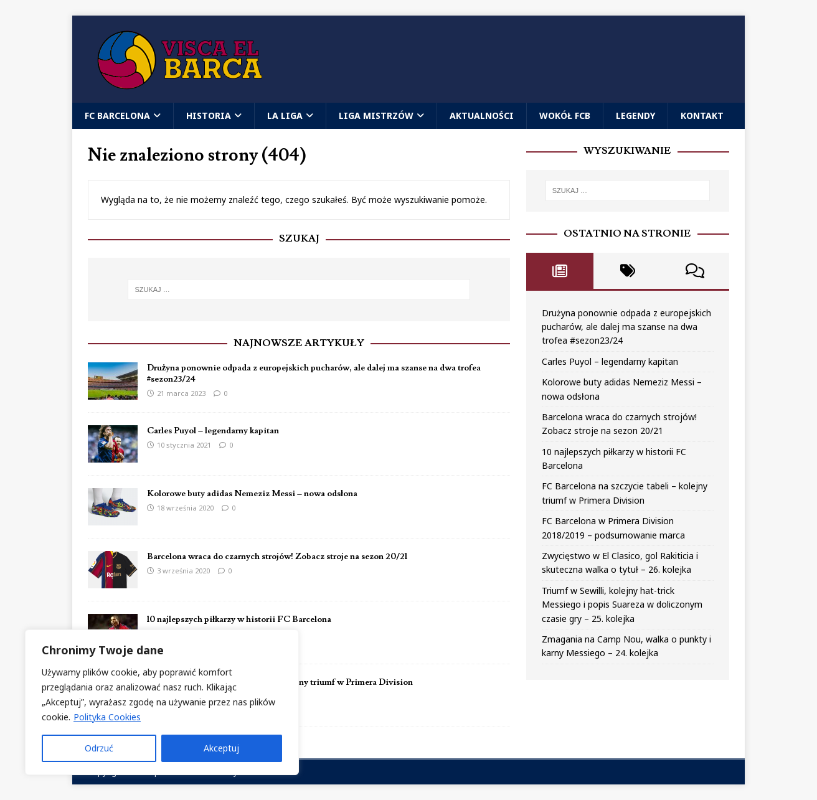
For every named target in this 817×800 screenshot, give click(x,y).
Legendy (635, 115)
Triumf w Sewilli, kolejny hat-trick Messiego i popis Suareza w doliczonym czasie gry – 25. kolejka (622, 604)
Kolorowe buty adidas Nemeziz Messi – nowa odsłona (252, 493)
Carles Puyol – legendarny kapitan (213, 430)
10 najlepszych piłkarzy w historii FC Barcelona (239, 619)
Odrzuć (99, 748)
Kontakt (702, 115)
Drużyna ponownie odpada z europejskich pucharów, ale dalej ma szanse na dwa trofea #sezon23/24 (626, 327)
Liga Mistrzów (376, 115)
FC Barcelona (117, 115)
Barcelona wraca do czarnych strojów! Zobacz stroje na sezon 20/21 (277, 556)
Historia (208, 115)
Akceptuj (221, 748)
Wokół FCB (564, 115)
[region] (162, 702)
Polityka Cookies (107, 717)
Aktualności (482, 115)
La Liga (285, 115)
